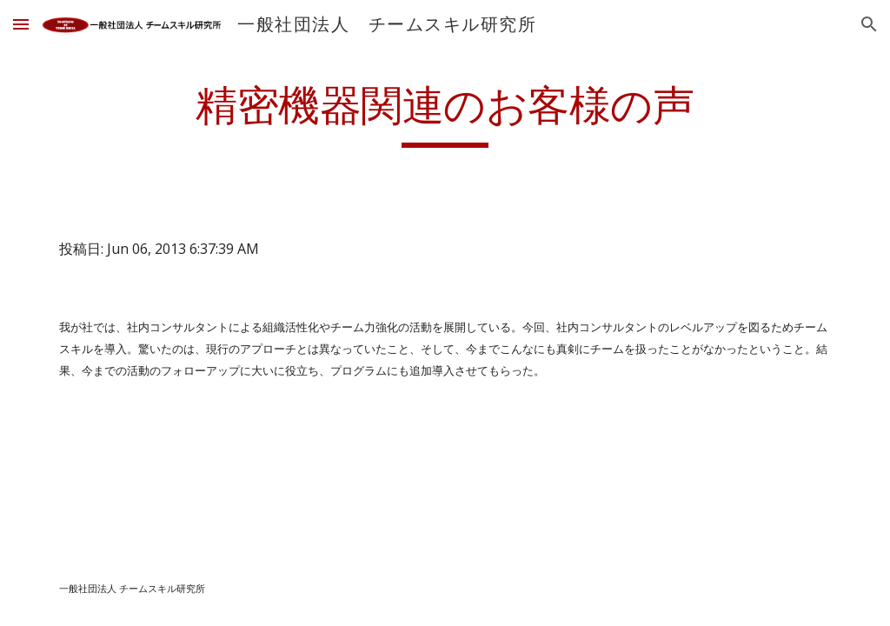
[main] (444, 114)
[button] (21, 24)
